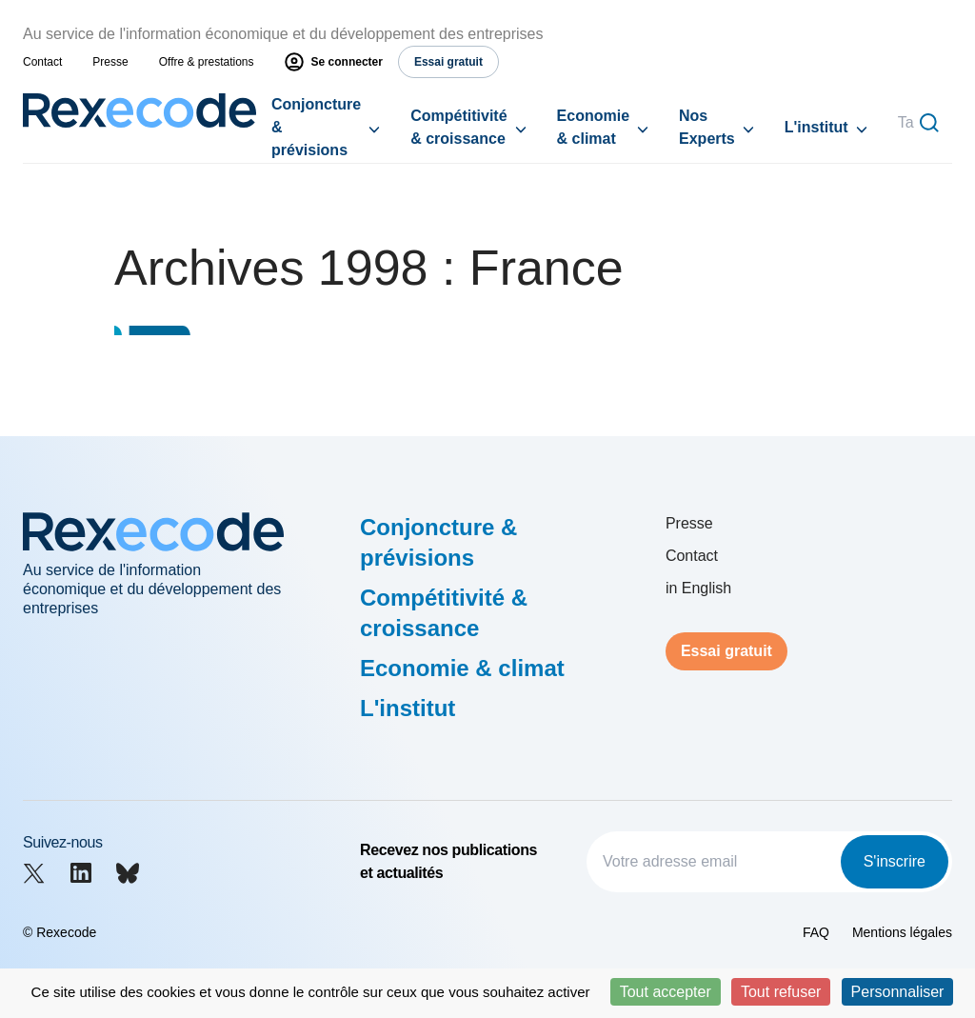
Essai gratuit (726, 651)
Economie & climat (593, 127)
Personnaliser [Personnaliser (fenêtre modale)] (898, 992)
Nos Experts (707, 127)
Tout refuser (781, 992)
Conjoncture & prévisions (316, 127)
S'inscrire (894, 861)
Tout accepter (665, 992)
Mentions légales (902, 932)
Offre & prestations (206, 62)
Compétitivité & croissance (458, 127)
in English (698, 588)
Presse (110, 62)
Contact (42, 62)
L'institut (816, 127)
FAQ (816, 932)
